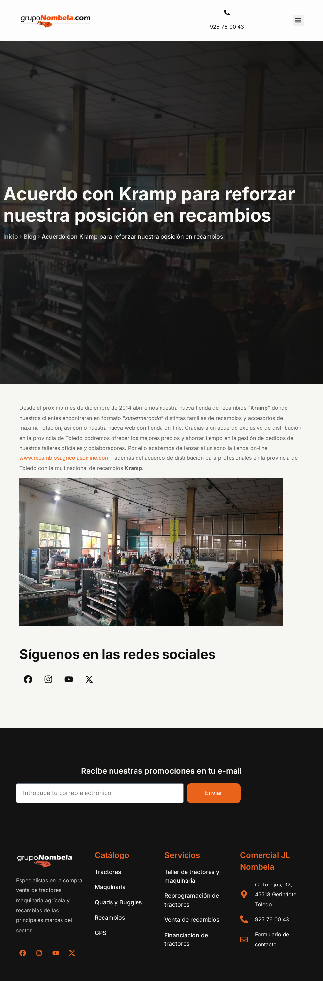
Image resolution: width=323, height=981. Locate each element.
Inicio (10, 236)
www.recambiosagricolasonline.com (64, 457)
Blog (30, 236)
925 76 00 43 (227, 26)
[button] (298, 20)
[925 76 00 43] (227, 12)
